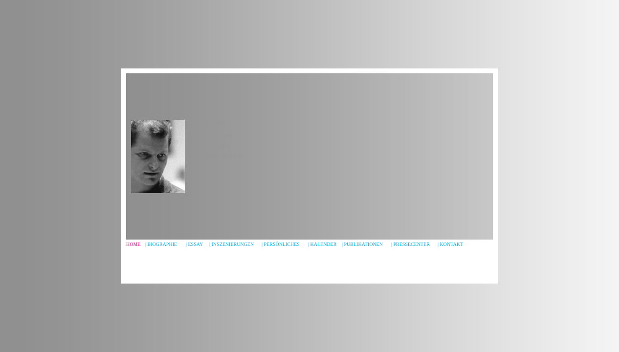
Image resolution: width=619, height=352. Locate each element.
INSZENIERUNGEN (233, 244)
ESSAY (195, 244)
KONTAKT (452, 244)
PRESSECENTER (412, 244)
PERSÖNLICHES (282, 244)
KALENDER (323, 244)
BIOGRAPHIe (162, 244)
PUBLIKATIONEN (363, 244)
